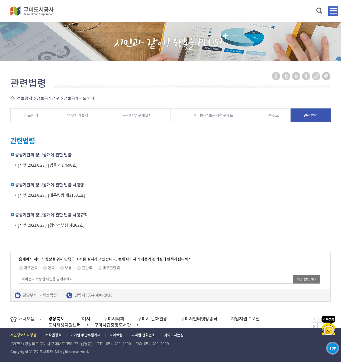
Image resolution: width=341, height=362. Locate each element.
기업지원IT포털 (245, 318)
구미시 (84, 318)
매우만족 (31, 267)
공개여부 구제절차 (137, 115)
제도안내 (31, 115)
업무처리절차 (77, 115)
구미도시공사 (35, 10)
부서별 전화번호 (143, 335)
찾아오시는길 (174, 335)
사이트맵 (116, 335)
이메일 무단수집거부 (85, 335)
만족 (51, 267)
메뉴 (333, 11)
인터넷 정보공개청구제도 (213, 115)
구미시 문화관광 (152, 318)
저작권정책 (53, 335)
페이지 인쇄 (326, 76)
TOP (328, 345)
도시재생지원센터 (64, 325)
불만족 (87, 267)
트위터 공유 (286, 76)
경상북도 (56, 318)
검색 (319, 11)
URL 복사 (316, 76)
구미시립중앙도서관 (112, 325)
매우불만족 (111, 267)
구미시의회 (114, 318)
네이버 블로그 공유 (296, 76)
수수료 (273, 115)
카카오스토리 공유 (306, 76)
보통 (68, 267)
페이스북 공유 (276, 76)
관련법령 (311, 115)
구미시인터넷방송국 (199, 318)
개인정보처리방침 (23, 335)
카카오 (328, 318)
